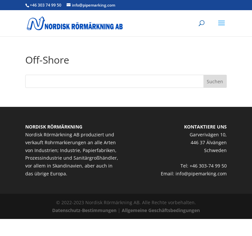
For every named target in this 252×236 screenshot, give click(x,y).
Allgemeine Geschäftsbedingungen (161, 210)
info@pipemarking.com (201, 173)
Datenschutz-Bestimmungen (84, 210)
